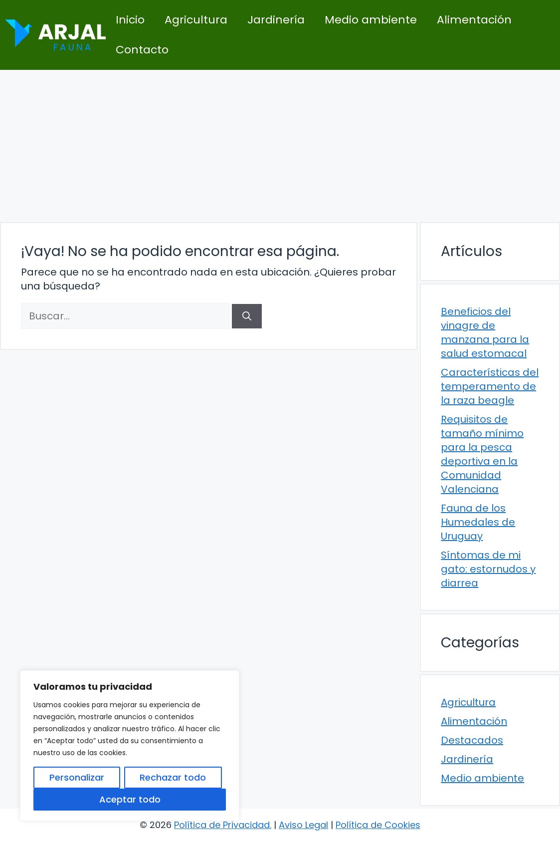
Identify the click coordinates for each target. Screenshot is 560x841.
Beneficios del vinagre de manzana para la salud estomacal (485, 332)
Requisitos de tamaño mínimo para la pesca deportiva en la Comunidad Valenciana (482, 454)
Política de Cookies (378, 825)
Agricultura (196, 19)
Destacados (472, 740)
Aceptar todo (130, 799)
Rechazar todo (173, 777)
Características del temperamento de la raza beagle (490, 386)
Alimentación (474, 19)
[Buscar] (247, 316)
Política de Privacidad (222, 825)
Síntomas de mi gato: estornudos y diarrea (488, 569)
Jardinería (276, 19)
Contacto (142, 49)
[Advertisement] (280, 145)
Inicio (130, 19)
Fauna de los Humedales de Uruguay (478, 522)
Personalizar (76, 777)
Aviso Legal (303, 825)
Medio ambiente (371, 19)
